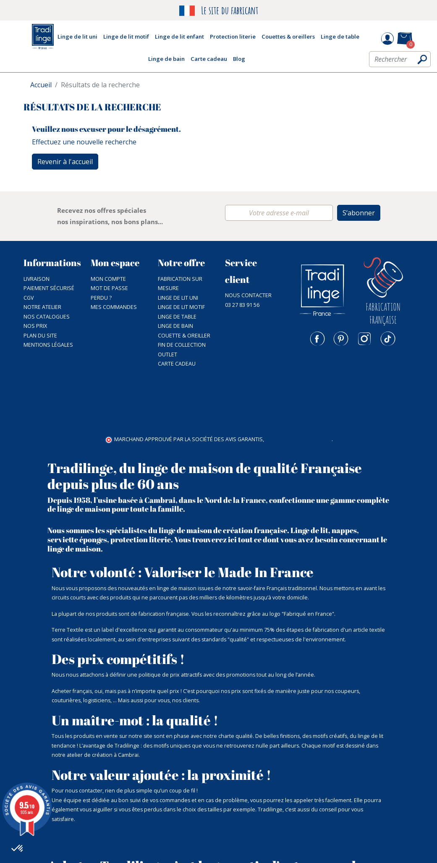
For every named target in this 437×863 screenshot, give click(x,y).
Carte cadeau (177, 363)
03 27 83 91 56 (242, 305)
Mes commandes (114, 307)
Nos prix (35, 326)
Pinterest (341, 338)
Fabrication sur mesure (180, 283)
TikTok (388, 338)
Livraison (37, 278)
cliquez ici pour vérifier (298, 382)
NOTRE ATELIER (42, 307)
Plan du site (40, 335)
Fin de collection (182, 344)
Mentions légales (48, 344)
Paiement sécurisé (49, 288)
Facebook (317, 338)
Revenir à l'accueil (65, 161)
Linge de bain (175, 326)
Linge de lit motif (181, 307)
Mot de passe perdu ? (109, 293)
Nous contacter (248, 295)
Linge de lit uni (178, 297)
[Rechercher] (400, 62)
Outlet (167, 354)
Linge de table (177, 316)
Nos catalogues (47, 316)
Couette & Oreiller (184, 335)
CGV (29, 297)
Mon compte (108, 278)
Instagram (364, 338)
